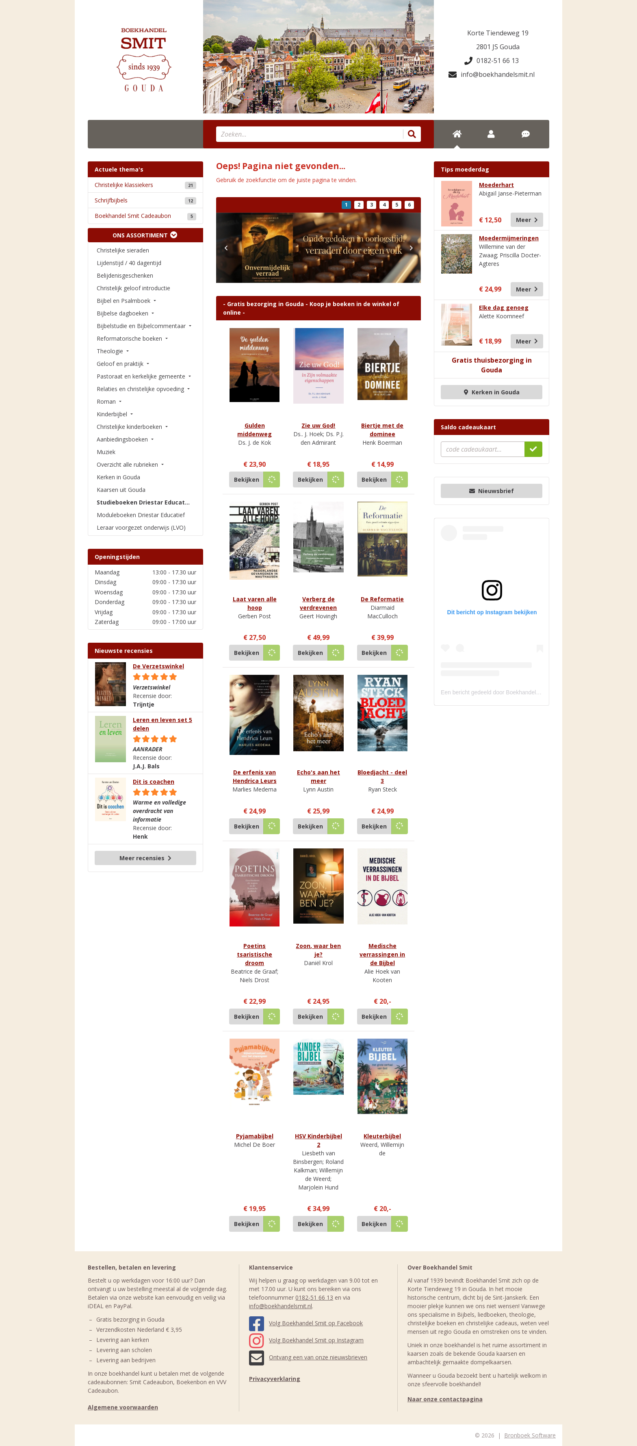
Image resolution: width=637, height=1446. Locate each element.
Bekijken (246, 479)
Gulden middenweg (254, 430)
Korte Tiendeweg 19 (498, 32)
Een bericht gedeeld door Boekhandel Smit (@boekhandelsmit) (520, 692)
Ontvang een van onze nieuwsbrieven (308, 1357)
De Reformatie (382, 599)
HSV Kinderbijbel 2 (318, 1140)
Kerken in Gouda (492, 392)
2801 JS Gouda (498, 46)
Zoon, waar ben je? (318, 950)
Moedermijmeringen (509, 238)
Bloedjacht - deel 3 (382, 776)
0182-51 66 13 (491, 60)
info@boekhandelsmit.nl (491, 74)
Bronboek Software (530, 1435)
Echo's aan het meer (318, 776)
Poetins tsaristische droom (254, 954)
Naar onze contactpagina (445, 1399)
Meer (527, 220)
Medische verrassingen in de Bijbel (382, 954)
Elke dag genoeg (504, 307)
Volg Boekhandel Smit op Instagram (306, 1340)
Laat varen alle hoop (255, 603)
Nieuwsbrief (491, 491)
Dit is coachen (153, 781)
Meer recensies (145, 858)
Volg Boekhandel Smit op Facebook (306, 1323)
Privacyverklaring (274, 1379)
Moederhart (496, 185)
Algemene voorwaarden (123, 1407)
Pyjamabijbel (254, 1136)
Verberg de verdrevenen (318, 603)
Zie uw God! (318, 425)
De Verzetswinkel (158, 666)
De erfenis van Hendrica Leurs (255, 776)
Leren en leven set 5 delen (162, 724)
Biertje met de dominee (382, 430)
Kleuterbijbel (382, 1136)
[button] (226, 248)
